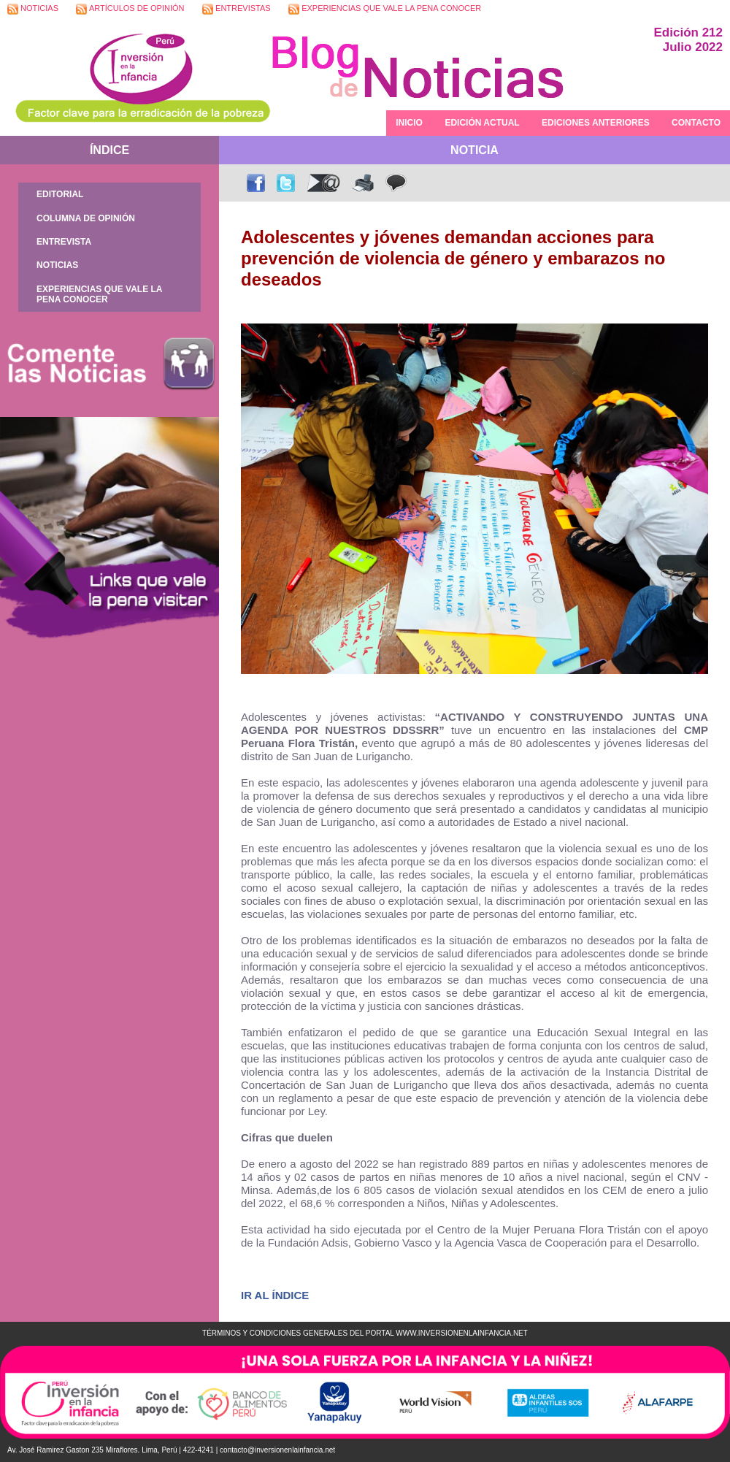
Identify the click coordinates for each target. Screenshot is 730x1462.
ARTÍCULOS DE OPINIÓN (130, 9)
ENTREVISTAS (236, 9)
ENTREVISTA (63, 242)
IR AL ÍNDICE (275, 1295)
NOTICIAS (32, 9)
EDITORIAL (59, 194)
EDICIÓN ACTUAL (482, 123)
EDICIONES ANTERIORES (596, 123)
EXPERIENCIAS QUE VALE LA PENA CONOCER (384, 9)
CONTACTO (696, 123)
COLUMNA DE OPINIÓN (85, 218)
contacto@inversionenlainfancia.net (277, 1450)
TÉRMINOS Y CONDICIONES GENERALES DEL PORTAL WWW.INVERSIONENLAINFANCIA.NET (365, 1333)
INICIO (409, 123)
